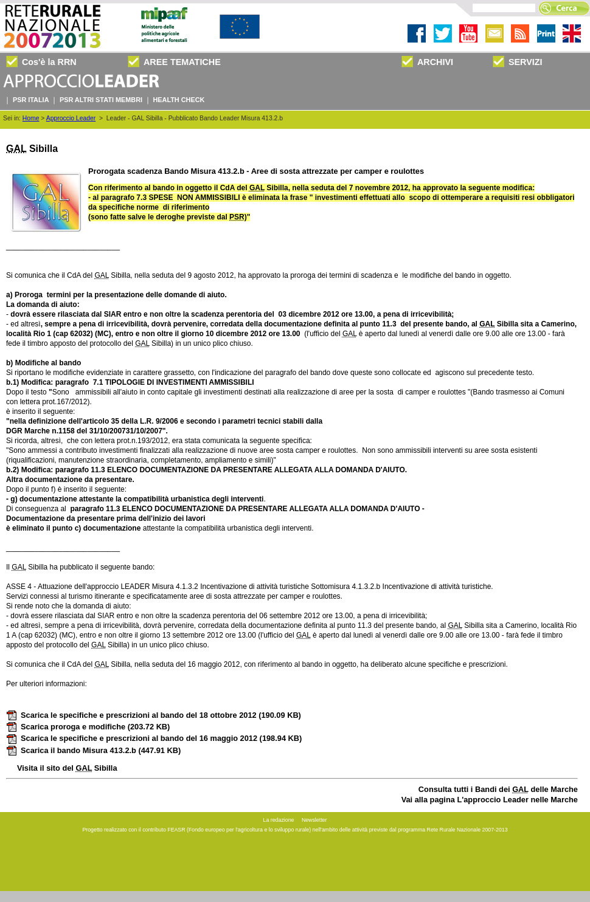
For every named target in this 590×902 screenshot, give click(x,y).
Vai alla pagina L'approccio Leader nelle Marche (489, 799)
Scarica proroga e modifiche (88, 726)
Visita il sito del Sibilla (67, 768)
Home (31, 118)
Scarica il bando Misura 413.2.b (93, 750)
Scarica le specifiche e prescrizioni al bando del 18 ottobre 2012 (153, 715)
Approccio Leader (70, 118)
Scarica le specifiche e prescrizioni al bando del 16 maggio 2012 (154, 738)
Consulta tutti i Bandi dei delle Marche (498, 789)
